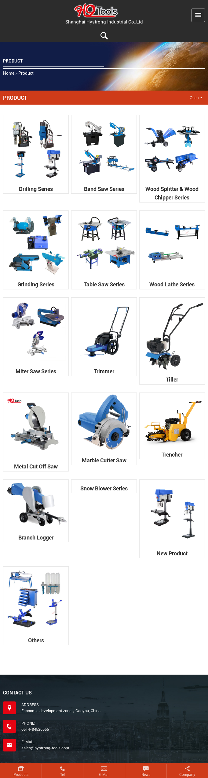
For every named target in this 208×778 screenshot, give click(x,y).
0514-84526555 (35, 729)
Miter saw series (36, 371)
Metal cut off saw (36, 466)
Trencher (172, 454)
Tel (62, 775)
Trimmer (104, 371)
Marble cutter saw (104, 460)
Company (187, 775)
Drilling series (36, 189)
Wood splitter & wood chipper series (172, 193)
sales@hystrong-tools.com (45, 748)
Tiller (172, 379)
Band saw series (104, 189)
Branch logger (35, 537)
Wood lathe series (172, 284)
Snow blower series (104, 488)
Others (36, 640)
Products (20, 775)
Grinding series (35, 284)
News (145, 775)
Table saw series (104, 284)
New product (172, 553)
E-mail (104, 775)
